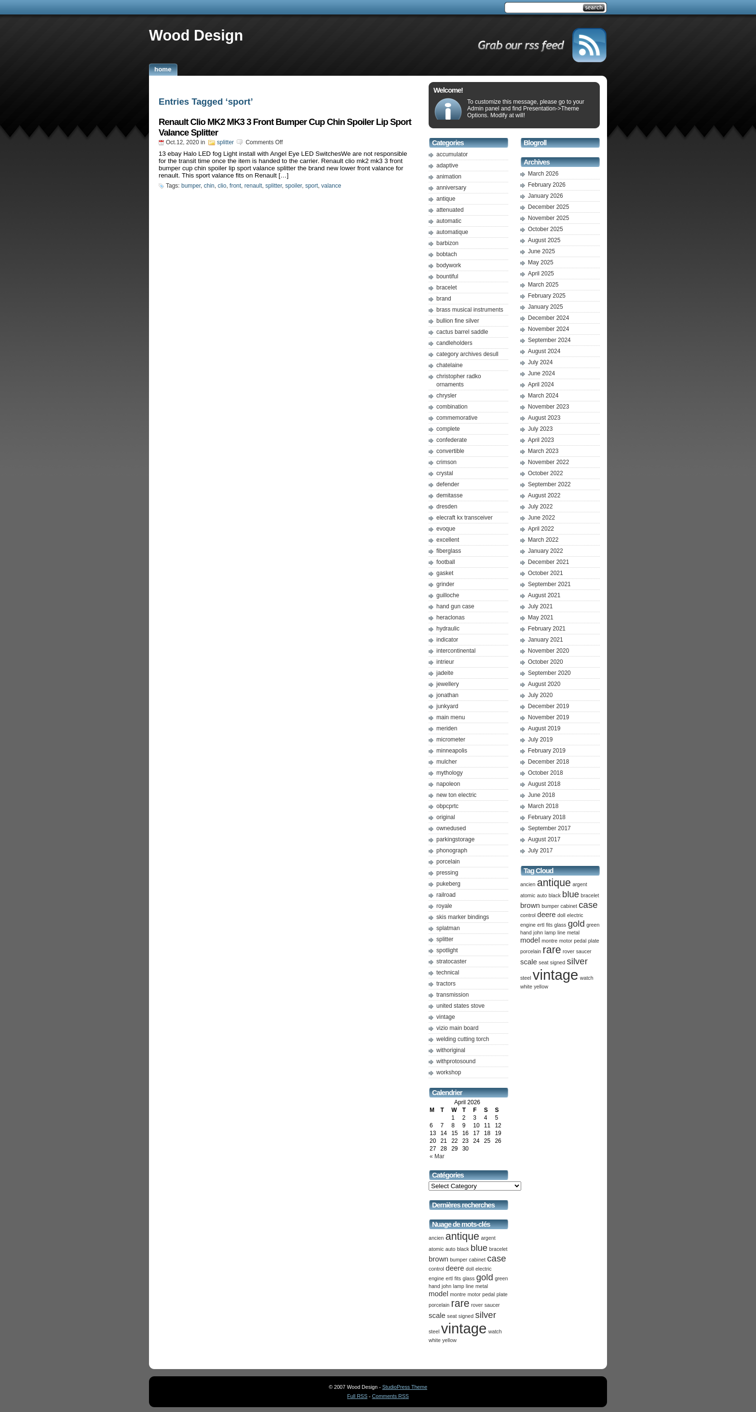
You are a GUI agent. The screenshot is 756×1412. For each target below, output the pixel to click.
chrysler (446, 395)
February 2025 (547, 295)
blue (479, 1248)
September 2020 (549, 673)
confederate (451, 440)
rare (460, 1303)
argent (488, 1238)
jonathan (447, 695)
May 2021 (541, 617)
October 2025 (545, 229)
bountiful (447, 276)
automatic (448, 221)
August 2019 (544, 728)
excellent (447, 539)
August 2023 (544, 417)
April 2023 (541, 440)
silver (485, 1315)
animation (448, 176)
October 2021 (545, 573)
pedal (488, 1294)
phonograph (451, 850)
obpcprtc (447, 806)
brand (443, 298)
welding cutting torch (462, 1039)
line (470, 1286)
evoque (445, 528)
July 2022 (540, 506)
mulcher (446, 761)
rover (477, 1305)
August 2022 (544, 495)
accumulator (452, 154)
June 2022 (541, 517)
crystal (444, 473)
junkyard (447, 706)
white (435, 1340)
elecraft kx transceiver (464, 517)
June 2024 (541, 373)
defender (447, 484)
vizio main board (457, 1028)
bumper (191, 185)
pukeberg (448, 883)
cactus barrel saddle (462, 332)
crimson (446, 462)
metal (481, 1286)
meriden (446, 728)
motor (474, 1294)
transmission (452, 994)
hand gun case (455, 606)
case (496, 1258)
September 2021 (549, 584)
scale (437, 1315)
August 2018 (544, 784)
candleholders (454, 343)
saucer (492, 1305)
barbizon (447, 243)
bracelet (446, 287)
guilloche (447, 595)
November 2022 (548, 462)
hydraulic (447, 628)
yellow (449, 1340)
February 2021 (547, 628)
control (436, 1269)
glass (468, 1278)
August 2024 (544, 351)
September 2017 (549, 828)
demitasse (449, 495)
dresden (446, 506)
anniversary (451, 187)
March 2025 (543, 284)
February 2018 (547, 817)
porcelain (448, 861)
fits (458, 1278)
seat (452, 1316)
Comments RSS (390, 1396)
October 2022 (545, 473)
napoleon (448, 784)
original (445, 817)
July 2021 (540, 606)
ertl (449, 1278)
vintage (445, 1017)
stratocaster (451, 961)
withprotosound (455, 1061)
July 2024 (540, 362)
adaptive (447, 165)
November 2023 (548, 406)
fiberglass (448, 551)
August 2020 (544, 684)
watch (495, 1331)
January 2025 (545, 306)
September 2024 (549, 340)
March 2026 (543, 173)
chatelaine (449, 365)
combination (452, 406)
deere (455, 1268)
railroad (446, 894)
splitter (225, 142)
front (235, 185)
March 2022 (543, 539)
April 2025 (541, 273)
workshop (448, 1072)
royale (444, 906)
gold (484, 1277)
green (501, 1278)
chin (209, 185)
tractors (446, 983)
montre (458, 1294)
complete (448, 428)
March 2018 (543, 806)
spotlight (447, 950)
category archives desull (467, 354)
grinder (445, 584)
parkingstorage (455, 839)
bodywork (448, 265)
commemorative (456, 417)
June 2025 (541, 251)
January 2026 (545, 195)
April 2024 (541, 384)
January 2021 (545, 639)
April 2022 (541, 528)
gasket (444, 573)
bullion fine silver (457, 320)
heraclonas (450, 617)
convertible (450, 451)
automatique (452, 232)
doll (470, 1269)
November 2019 (548, 717)
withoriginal (450, 1050)
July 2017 (540, 850)
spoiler (293, 185)
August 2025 (544, 240)
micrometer (450, 739)
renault (253, 185)
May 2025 (541, 262)
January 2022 (545, 551)
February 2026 (547, 184)
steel (434, 1331)
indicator (447, 639)
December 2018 (548, 761)
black (463, 1249)
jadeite (444, 673)
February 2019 (547, 750)
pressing (447, 872)
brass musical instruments (469, 309)
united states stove (460, 1005)
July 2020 (540, 695)
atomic (436, 1249)
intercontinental (455, 650)
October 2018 (545, 772)
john (446, 1286)
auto (451, 1249)
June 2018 (541, 795)
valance (331, 185)
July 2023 (540, 428)
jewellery (447, 684)
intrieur (445, 661)
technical (447, 972)
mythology (449, 772)
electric (483, 1269)
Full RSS (357, 1396)
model (438, 1293)
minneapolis (451, 750)
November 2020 (548, 650)
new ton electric (456, 795)
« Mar (437, 1156)
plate (502, 1294)
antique (445, 198)
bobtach (446, 254)
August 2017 (544, 839)
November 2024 (548, 329)
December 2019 (548, 706)
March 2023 (543, 451)
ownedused (451, 828)
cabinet (477, 1259)
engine (436, 1278)
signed (466, 1316)
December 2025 (548, 207)
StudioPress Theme (404, 1387)
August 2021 (544, 595)
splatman (448, 928)
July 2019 (540, 739)
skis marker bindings (462, 917)
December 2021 (548, 562)
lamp (458, 1286)
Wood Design (196, 35)
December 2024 (548, 318)
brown (438, 1259)
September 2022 (549, 484)
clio (221, 185)
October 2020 (545, 661)
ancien (436, 1238)
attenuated (450, 209)
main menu (450, 717)
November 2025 (548, 218)
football (445, 562)
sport (311, 185)
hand (434, 1286)
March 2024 (543, 395)
